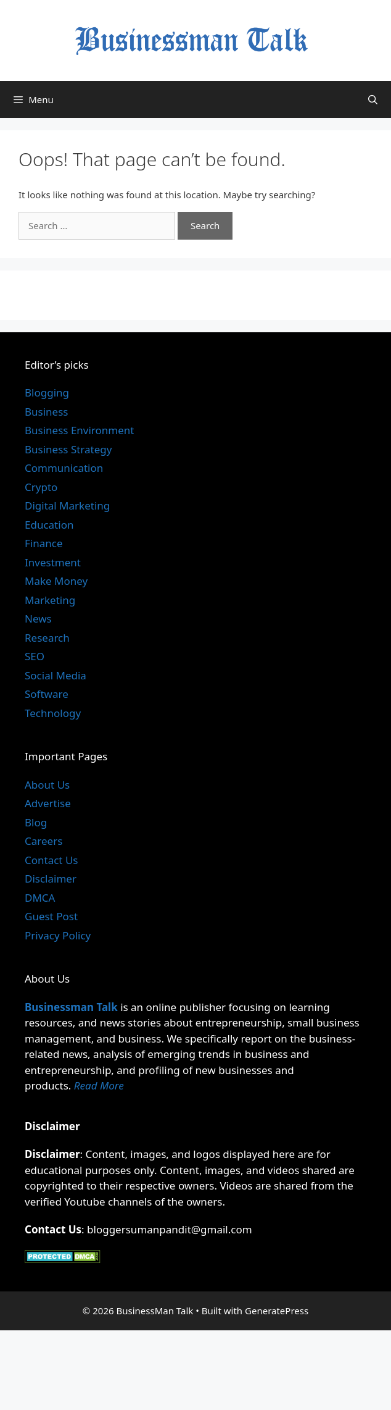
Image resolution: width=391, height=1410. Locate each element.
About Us (47, 785)
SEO (34, 656)
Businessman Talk (71, 1007)
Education (49, 525)
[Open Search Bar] (373, 99)
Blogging (47, 392)
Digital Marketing (67, 505)
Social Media (55, 675)
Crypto (41, 487)
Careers (43, 841)
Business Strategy (68, 449)
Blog (36, 822)
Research (47, 638)
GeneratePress (276, 1310)
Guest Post (51, 916)
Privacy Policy (58, 935)
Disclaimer (50, 878)
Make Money (56, 581)
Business (46, 412)
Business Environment (79, 430)
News (38, 618)
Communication (64, 468)
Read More (99, 1085)
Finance (44, 543)
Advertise (48, 803)
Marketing (50, 600)
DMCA (40, 898)
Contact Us (51, 860)
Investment (53, 562)
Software (46, 694)
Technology (53, 713)
